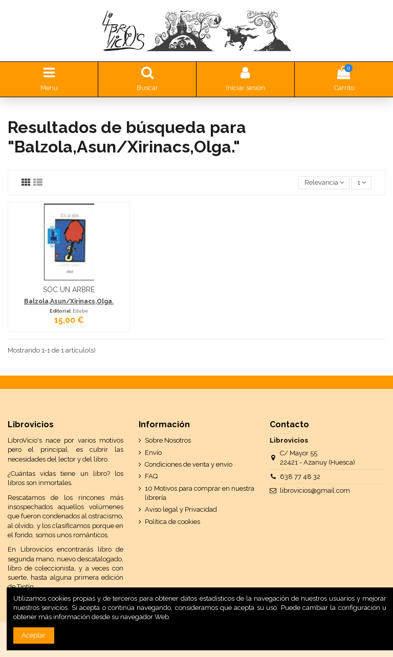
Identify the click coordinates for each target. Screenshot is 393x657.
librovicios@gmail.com (315, 490)
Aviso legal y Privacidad (181, 509)
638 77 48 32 (300, 476)
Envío (153, 452)
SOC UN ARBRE (69, 290)
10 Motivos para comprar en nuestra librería (199, 493)
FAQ (151, 476)
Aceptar (33, 635)
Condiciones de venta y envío (188, 464)
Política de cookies (172, 521)
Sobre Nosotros (168, 440)
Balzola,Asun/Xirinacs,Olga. (69, 301)
